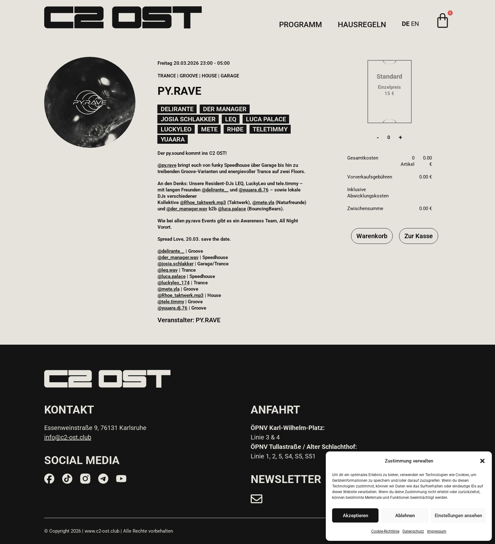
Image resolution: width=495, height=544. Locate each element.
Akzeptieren (355, 515)
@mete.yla (263, 202)
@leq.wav (168, 270)
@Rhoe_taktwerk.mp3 (203, 202)
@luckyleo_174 (174, 283)
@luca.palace (232, 209)
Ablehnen (405, 515)
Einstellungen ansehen (458, 515)
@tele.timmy (171, 302)
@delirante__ (215, 190)
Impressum (436, 531)
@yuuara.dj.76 (254, 190)
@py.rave (167, 165)
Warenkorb (371, 236)
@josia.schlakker (176, 264)
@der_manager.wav (186, 209)
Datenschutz (413, 531)
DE (405, 23)
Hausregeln (362, 25)
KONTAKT (69, 409)
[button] (482, 461)
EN (415, 23)
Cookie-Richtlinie (385, 531)
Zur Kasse (418, 236)
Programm (300, 25)
